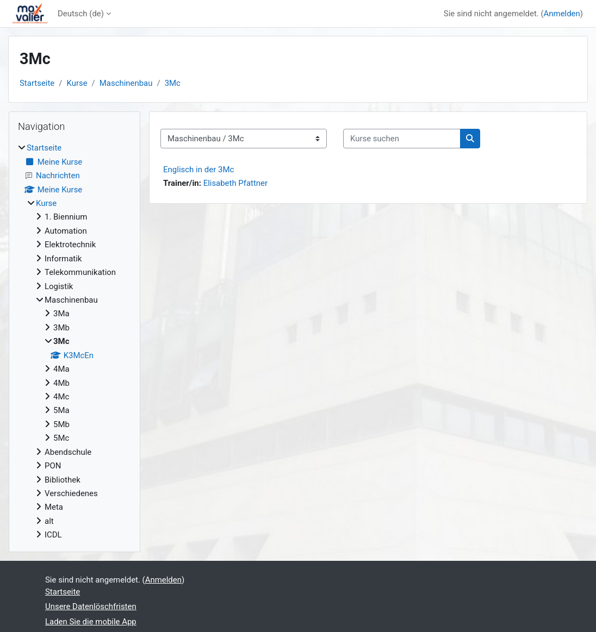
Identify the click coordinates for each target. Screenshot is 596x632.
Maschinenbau (126, 83)
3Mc (173, 83)
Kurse (76, 83)
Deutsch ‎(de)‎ (81, 13)
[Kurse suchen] (402, 138)
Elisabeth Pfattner (235, 183)
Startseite (37, 83)
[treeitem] (74, 341)
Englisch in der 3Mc (198, 169)
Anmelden (562, 13)
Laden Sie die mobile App (90, 622)
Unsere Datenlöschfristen (90, 606)
